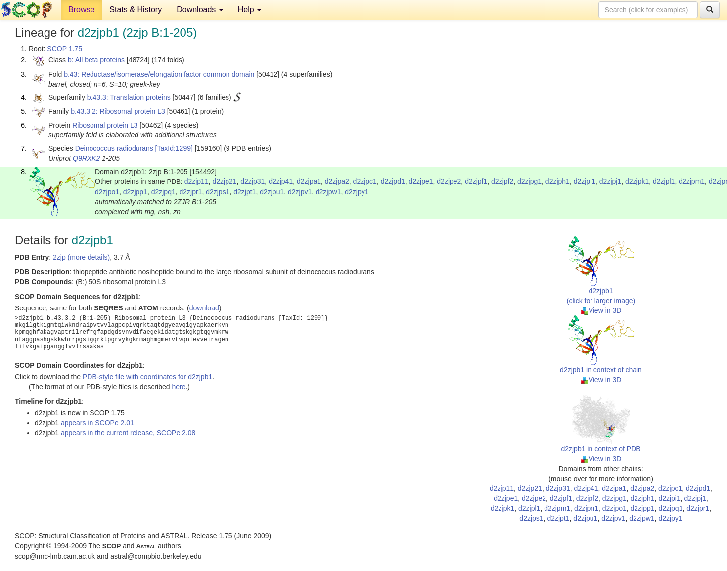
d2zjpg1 (529, 181)
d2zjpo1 (107, 192)
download (204, 308)
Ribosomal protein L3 (104, 125)
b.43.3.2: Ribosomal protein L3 (118, 111)
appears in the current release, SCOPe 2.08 (128, 433)
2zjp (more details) (81, 257)
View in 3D (601, 310)
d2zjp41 (281, 181)
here (178, 387)
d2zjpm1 (692, 181)
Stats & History (135, 9)
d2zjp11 (196, 181)
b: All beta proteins (96, 60)
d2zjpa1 (309, 181)
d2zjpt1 (244, 192)
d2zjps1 (217, 192)
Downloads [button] (200, 9)
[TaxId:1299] (174, 148)
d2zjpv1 (300, 192)
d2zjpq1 (163, 192)
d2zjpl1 (664, 181)
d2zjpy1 (356, 192)
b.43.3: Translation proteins (129, 97)
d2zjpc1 (365, 181)
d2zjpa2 (337, 181)
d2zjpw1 (328, 192)
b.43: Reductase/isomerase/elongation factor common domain (159, 74)
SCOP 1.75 (64, 49)
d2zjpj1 (610, 181)
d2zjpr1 (190, 192)
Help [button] (249, 9)
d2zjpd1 (393, 181)
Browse (81, 9)
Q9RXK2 (86, 158)
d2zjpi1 (584, 181)
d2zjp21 (224, 181)
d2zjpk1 (637, 181)
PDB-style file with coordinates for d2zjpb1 (147, 377)
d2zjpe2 (449, 181)
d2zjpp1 (135, 192)
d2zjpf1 (476, 181)
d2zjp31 (252, 181)
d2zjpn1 (586, 508)
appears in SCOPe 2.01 (97, 423)
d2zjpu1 (272, 192)
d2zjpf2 (502, 181)
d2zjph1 (557, 181)
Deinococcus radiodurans (114, 148)
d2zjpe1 (421, 181)
